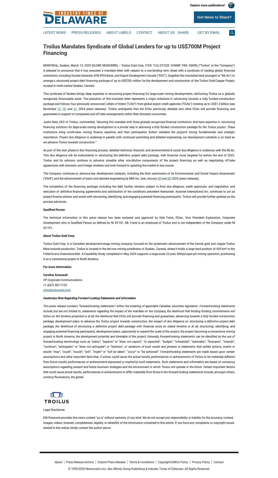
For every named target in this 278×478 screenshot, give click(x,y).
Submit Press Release (111, 462)
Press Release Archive (80, 462)
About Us (166, 32)
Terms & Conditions (141, 462)
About (58, 462)
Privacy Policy (201, 462)
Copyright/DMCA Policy (173, 462)
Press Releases (86, 32)
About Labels (119, 32)
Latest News (54, 32)
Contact (144, 32)
